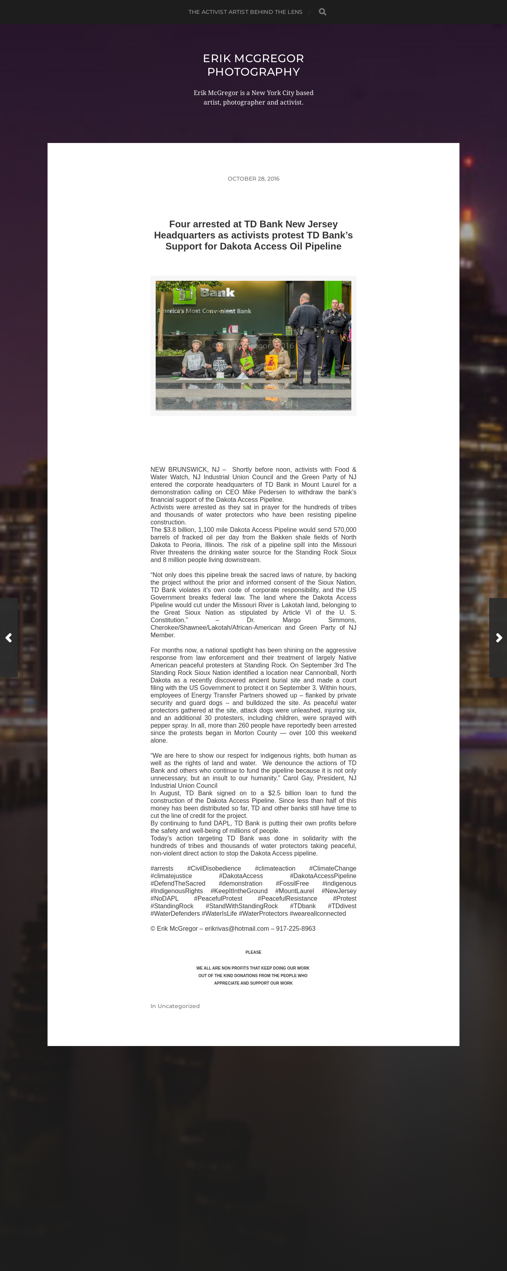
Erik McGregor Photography (253, 64)
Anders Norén (269, 1236)
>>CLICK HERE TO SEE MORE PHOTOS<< (253, 425)
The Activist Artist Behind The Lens (246, 11)
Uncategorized (179, 1006)
